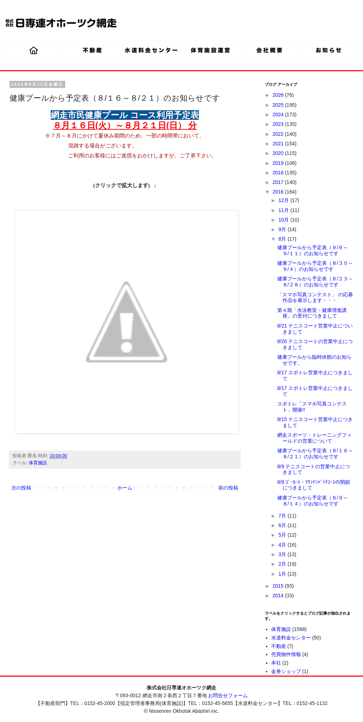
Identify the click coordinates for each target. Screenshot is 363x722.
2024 (279, 114)
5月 (282, 535)
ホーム (124, 488)
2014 (279, 595)
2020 (279, 153)
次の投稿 (21, 488)
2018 (279, 172)
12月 (284, 200)
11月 (284, 210)
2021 (279, 143)
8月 (282, 239)
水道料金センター (291, 637)
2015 (279, 586)
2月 (282, 564)
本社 (276, 663)
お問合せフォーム (228, 695)
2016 (279, 192)
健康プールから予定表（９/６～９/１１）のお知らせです (312, 250)
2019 (279, 163)
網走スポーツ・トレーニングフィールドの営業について (314, 438)
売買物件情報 (286, 654)
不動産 (278, 646)
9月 (282, 229)
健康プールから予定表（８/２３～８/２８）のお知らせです (315, 281)
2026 (279, 95)
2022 (279, 134)
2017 (279, 182)
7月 (282, 516)
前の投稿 (228, 488)
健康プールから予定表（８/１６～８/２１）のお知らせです (315, 453)
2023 (279, 124)
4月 (282, 545)
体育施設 (38, 462)
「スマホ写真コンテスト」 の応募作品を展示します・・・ (315, 297)
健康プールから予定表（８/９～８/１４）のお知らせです (312, 500)
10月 (284, 220)
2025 (279, 105)
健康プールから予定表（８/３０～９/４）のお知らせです (315, 266)
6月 (282, 525)
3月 (282, 554)
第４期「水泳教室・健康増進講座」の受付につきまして (312, 313)
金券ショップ (286, 671)
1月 (282, 574)
